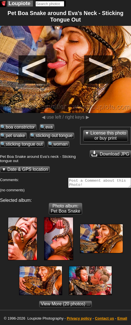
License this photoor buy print (108, 136)
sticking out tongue (54, 135)
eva (49, 127)
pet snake (15, 135)
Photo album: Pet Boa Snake (65, 210)
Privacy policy (79, 320)
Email (122, 320)
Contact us (104, 320)
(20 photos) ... (65, 305)
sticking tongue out (24, 144)
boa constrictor (20, 127)
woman (60, 144)
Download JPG (110, 153)
